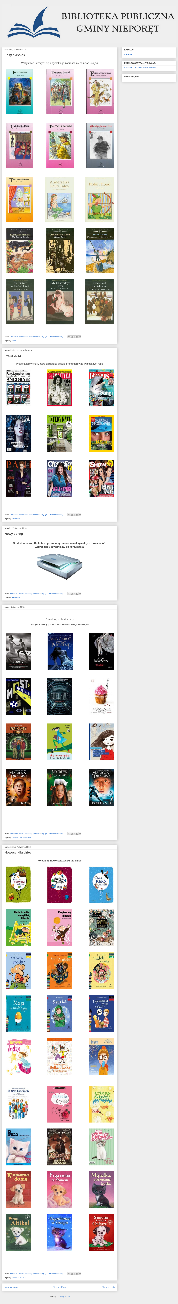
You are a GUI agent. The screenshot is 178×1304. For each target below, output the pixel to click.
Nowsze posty (11, 1287)
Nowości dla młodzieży (21, 837)
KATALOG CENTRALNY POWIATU (140, 68)
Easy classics (15, 55)
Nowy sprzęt (14, 533)
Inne (14, 341)
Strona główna (60, 1287)
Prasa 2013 (13, 356)
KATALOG (128, 54)
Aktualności (16, 518)
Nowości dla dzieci (18, 852)
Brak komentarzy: (56, 337)
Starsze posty (108, 1287)
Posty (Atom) (65, 1296)
